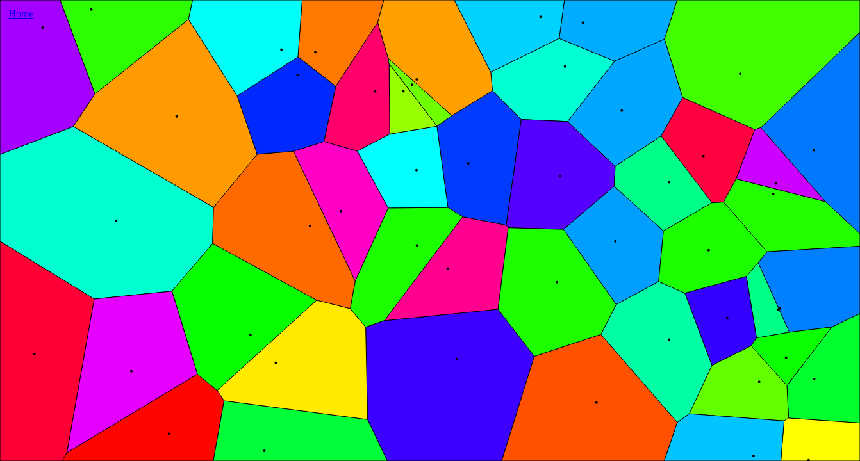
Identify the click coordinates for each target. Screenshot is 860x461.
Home (20, 13)
